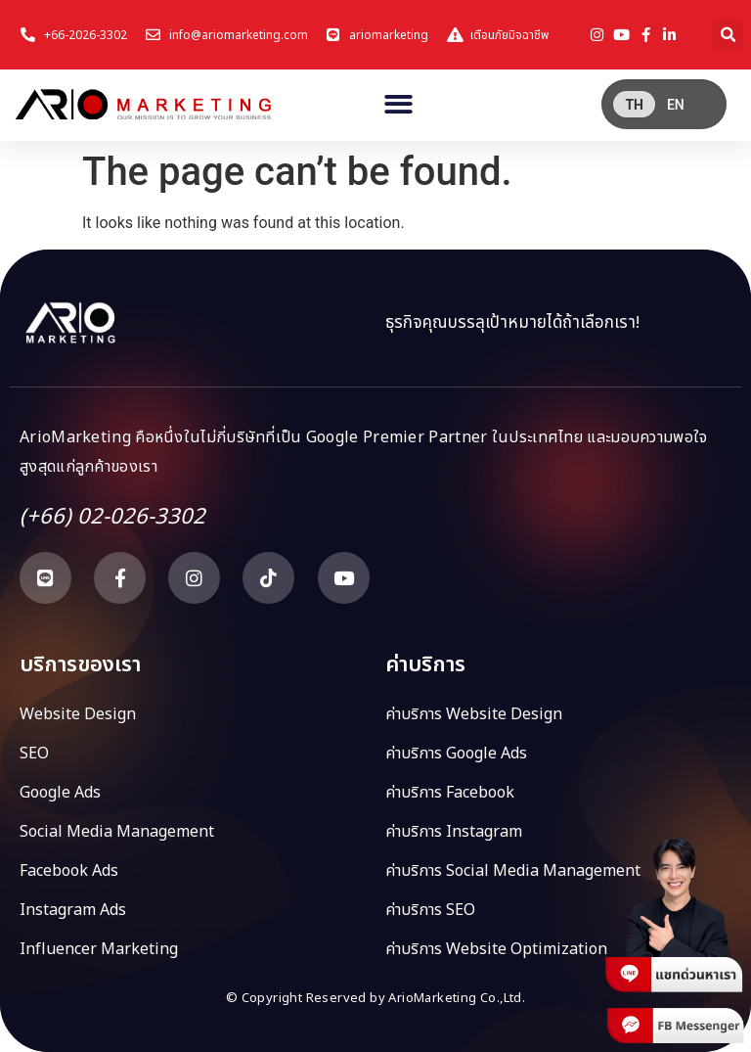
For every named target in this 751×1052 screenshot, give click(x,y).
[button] (728, 35)
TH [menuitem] (634, 105)
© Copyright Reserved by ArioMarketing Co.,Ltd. (375, 998)
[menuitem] (634, 104)
